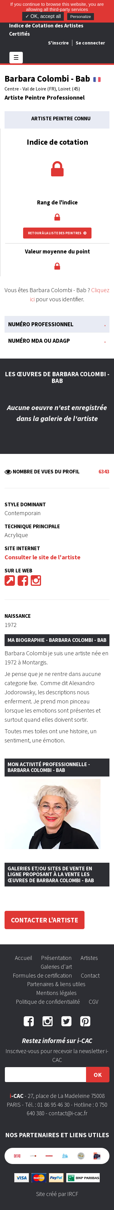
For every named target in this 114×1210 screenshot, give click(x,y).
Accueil (23, 957)
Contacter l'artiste (44, 920)
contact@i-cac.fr (68, 1113)
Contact (90, 975)
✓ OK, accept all (43, 16)
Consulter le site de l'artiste (43, 557)
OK (98, 1074)
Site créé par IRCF (57, 1194)
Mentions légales (56, 992)
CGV (93, 1001)
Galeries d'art (56, 966)
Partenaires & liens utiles (56, 984)
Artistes (89, 957)
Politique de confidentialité (48, 1001)
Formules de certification (42, 975)
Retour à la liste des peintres (57, 233)
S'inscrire (58, 43)
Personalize (80, 16)
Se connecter (90, 43)
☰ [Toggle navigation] (16, 57)
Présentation (56, 957)
